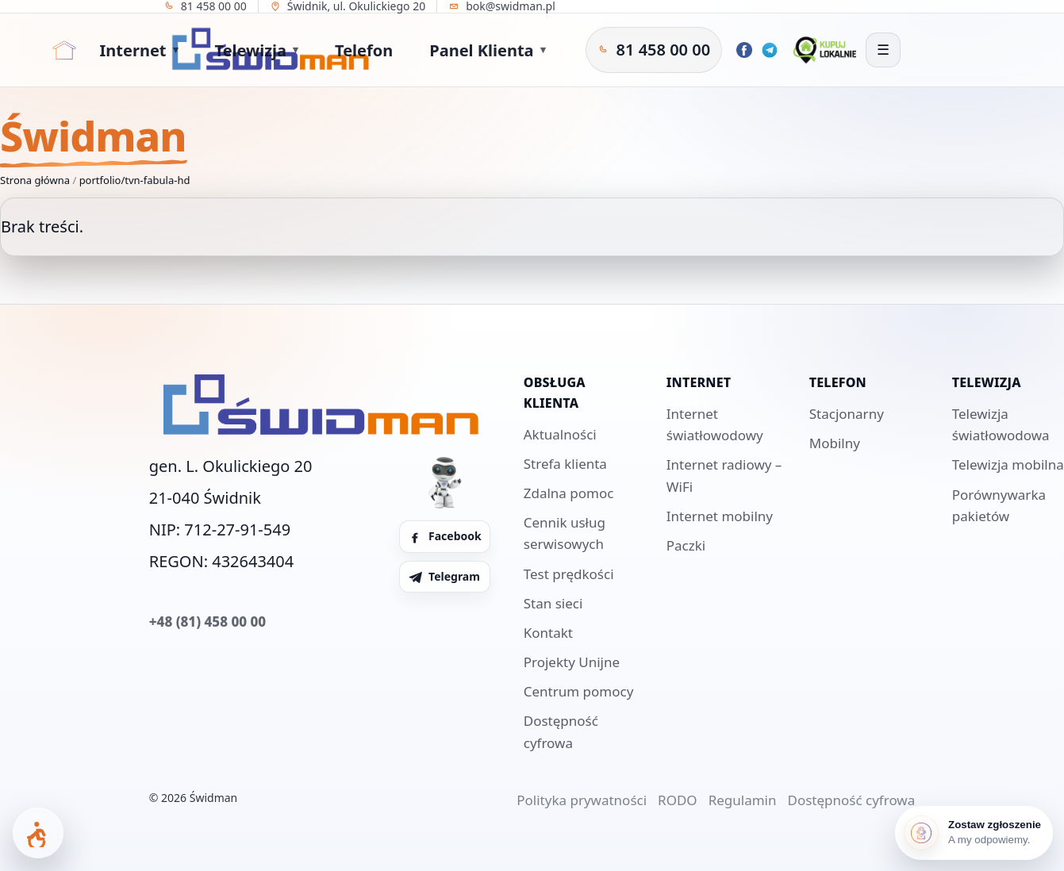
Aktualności (560, 434)
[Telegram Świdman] (770, 50)
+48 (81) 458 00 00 (207, 621)
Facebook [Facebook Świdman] (445, 535)
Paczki (685, 545)
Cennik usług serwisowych (564, 533)
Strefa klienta (565, 464)
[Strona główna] (64, 50)
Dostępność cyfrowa (561, 731)
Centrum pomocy (579, 691)
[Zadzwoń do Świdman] (654, 50)
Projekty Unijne (572, 662)
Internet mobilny (719, 516)
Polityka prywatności (582, 800)
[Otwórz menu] (883, 50)
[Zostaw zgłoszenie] (974, 833)
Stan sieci (553, 603)
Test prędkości (569, 574)
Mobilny (834, 443)
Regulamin (743, 800)
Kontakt (548, 633)
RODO (677, 800)
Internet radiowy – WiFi (724, 475)
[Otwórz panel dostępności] (38, 833)
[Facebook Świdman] (744, 50)
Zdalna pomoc (569, 493)
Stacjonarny (846, 414)
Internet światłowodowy (714, 424)
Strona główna (35, 180)
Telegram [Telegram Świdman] (444, 576)
